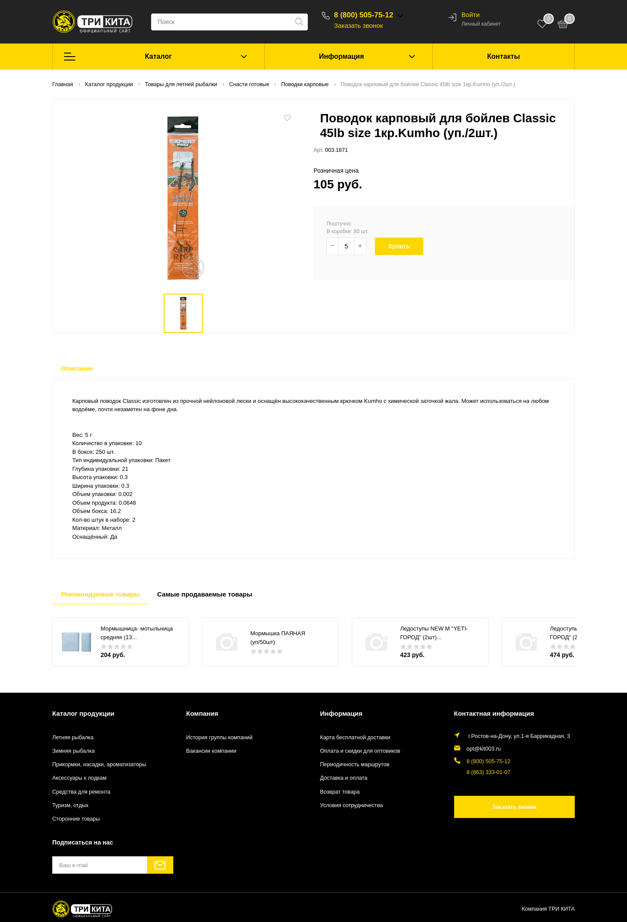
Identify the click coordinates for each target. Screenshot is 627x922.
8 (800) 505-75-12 (363, 15)
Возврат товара (340, 792)
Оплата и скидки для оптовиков (360, 751)
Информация (341, 56)
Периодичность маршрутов (354, 764)
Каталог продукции (83, 713)
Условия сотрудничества (351, 805)
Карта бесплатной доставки (355, 737)
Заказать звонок (358, 25)
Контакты (503, 56)
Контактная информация (494, 713)
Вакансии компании (211, 751)
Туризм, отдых (70, 805)
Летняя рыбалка (73, 737)
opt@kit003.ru (484, 749)
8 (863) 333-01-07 (489, 772)
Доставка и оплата (343, 778)
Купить (404, 246)
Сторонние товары (76, 819)
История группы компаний (219, 737)
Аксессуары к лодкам (79, 778)
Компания (202, 713)
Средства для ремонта (81, 792)
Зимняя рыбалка (73, 751)
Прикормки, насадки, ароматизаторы (99, 764)
